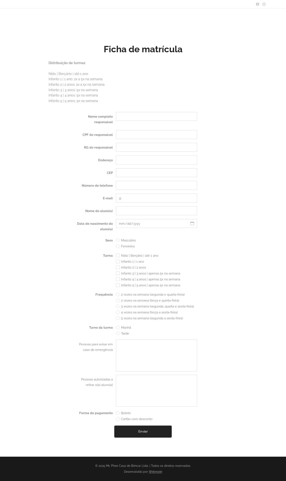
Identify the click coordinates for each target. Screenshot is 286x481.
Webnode (155, 471)
